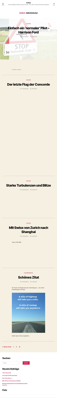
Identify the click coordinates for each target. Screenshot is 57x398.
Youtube (28, 23)
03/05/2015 (34, 189)
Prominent (19, 69)
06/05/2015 (34, 36)
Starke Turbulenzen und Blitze (28, 185)
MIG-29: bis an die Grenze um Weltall (11, 381)
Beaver (14, 69)
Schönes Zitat (28, 277)
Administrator (26, 36)
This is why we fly (6, 373)
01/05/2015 (34, 282)
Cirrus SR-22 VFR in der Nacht (9, 375)
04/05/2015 (34, 88)
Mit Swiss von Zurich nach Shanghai (28, 229)
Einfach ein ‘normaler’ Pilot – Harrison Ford (28, 30)
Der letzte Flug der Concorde (28, 84)
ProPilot (28, 3)
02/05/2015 (34, 236)
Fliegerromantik (28, 273)
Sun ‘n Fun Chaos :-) (7, 378)
